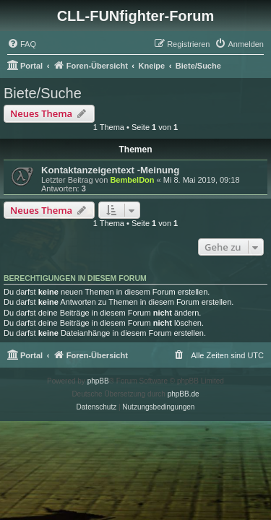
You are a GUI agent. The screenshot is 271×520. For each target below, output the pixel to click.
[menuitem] (21, 44)
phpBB (98, 381)
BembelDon (132, 180)
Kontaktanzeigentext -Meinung (110, 170)
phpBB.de (183, 394)
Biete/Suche (43, 93)
